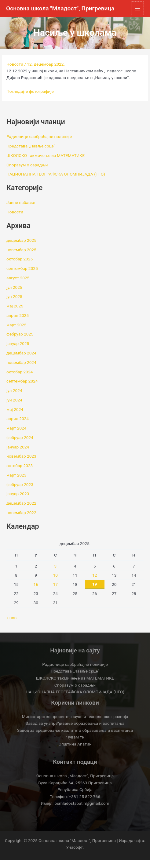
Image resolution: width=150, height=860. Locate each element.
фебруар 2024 (19, 437)
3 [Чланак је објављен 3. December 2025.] (55, 566)
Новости (14, 64)
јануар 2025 (17, 343)
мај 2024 (14, 409)
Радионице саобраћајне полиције (39, 136)
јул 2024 (14, 390)
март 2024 (16, 428)
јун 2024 (14, 399)
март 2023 (16, 475)
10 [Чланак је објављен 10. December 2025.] (55, 575)
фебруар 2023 (19, 484)
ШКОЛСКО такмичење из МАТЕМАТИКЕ (45, 155)
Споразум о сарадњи (27, 164)
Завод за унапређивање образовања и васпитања (75, 723)
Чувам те (75, 737)
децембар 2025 (21, 240)
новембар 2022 (21, 512)
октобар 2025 (19, 258)
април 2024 (17, 418)
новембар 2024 (21, 362)
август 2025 (17, 277)
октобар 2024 (19, 371)
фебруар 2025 (19, 334)
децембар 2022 (21, 503)
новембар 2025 (21, 249)
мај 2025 (14, 305)
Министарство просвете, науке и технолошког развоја (75, 716)
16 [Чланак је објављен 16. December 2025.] (36, 584)
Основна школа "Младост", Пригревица (60, 8)
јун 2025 (14, 296)
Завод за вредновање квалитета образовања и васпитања (75, 730)
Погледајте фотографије (30, 91)
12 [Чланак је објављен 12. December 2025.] (94, 575)
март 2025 (16, 324)
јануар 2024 (17, 447)
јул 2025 (14, 287)
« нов (11, 617)
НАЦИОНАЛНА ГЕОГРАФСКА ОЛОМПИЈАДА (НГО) (55, 174)
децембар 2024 (21, 352)
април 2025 (17, 315)
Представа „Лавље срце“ (30, 145)
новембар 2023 (21, 456)
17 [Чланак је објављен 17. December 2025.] (55, 584)
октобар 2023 (19, 465)
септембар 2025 (22, 268)
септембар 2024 (22, 381)
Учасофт (74, 847)
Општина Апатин (74, 744)
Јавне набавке (20, 202)
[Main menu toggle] (138, 8)
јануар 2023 (17, 493)
